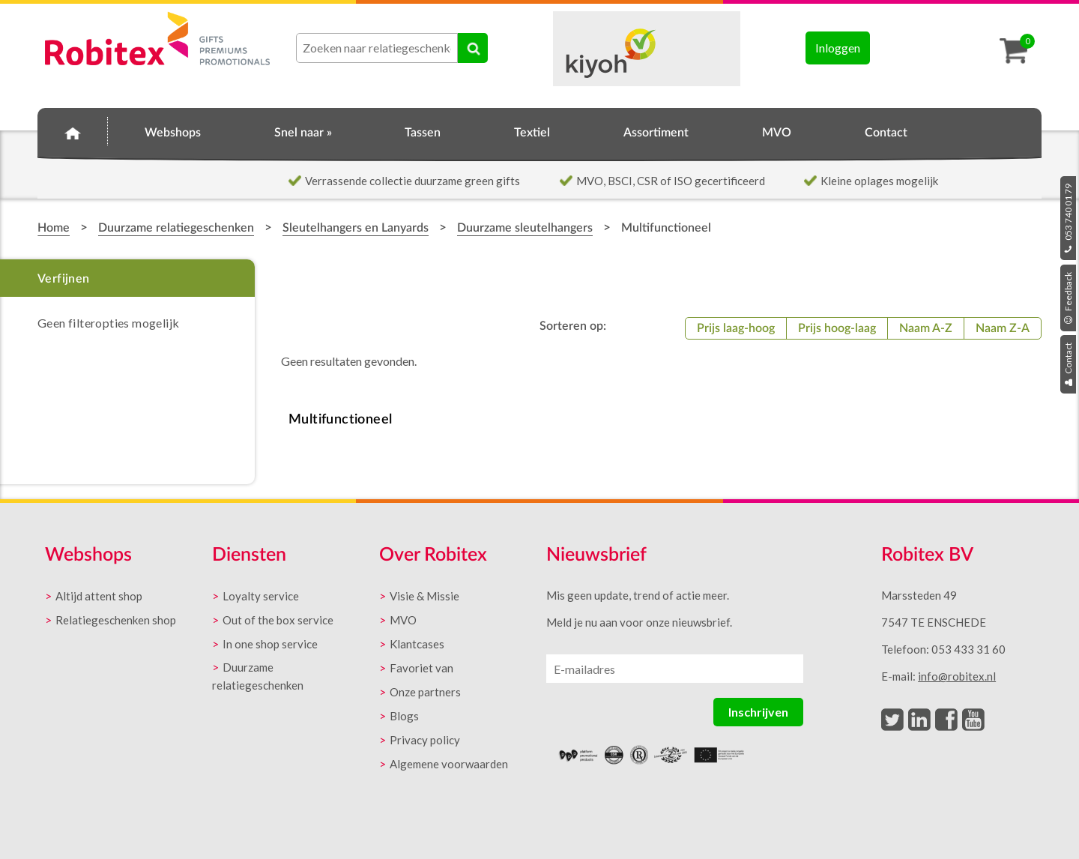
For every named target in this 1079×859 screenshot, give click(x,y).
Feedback (1068, 298)
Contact (1068, 364)
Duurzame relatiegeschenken (176, 228)
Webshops (173, 133)
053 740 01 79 (1068, 218)
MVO (776, 133)
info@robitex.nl (957, 676)
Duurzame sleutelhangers (525, 228)
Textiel (532, 133)
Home (72, 130)
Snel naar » (303, 133)
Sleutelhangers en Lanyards (355, 228)
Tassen (423, 133)
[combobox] (377, 48)
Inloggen (837, 47)
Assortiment (656, 133)
